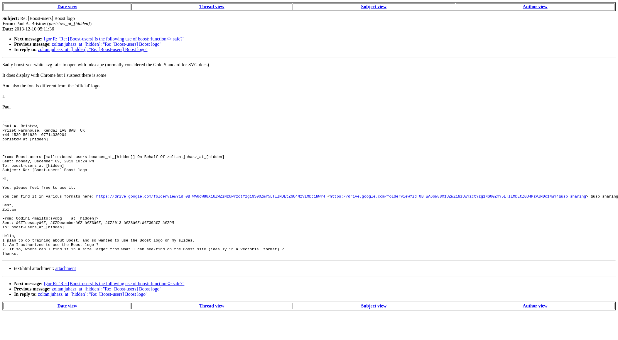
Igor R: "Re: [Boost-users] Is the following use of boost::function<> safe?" (114, 38)
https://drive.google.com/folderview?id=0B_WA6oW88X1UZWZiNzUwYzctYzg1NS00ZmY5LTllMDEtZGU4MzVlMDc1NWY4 (210, 212)
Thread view (211, 6)
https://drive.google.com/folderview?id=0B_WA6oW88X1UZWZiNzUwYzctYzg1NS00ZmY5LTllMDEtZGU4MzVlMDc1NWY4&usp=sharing (458, 212)
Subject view (374, 6)
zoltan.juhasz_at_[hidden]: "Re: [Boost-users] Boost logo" (106, 44)
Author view (535, 6)
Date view (67, 6)
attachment (65, 295)
